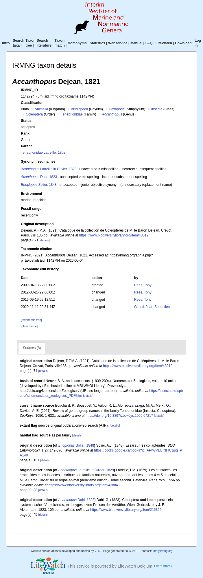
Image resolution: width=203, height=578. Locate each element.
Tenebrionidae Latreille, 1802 (43, 153)
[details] (44, 240)
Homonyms (77, 43)
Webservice (118, 43)
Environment (31, 194)
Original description (37, 224)
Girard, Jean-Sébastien (152, 307)
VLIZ (98, 551)
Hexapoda (117, 109)
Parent (26, 146)
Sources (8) (32, 348)
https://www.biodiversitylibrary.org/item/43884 (83, 485)
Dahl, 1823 (39, 177)
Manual (136, 43)
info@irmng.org (163, 551)
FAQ (149, 43)
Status (26, 121)
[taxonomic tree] (31, 320)
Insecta (157, 109)
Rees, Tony (143, 285)
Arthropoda (79, 109)
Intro (6, 43)
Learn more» (163, 566)
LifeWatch (164, 43)
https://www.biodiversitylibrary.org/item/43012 (114, 235)
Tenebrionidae (71, 114)
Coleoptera (34, 114)
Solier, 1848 (38, 185)
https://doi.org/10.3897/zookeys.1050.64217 (119, 416)
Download (183, 43)
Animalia (41, 109)
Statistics (97, 43)
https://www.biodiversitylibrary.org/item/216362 (126, 510)
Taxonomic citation (36, 249)
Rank (25, 133)
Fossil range (31, 209)
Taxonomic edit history (39, 269)
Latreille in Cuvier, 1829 (48, 169)
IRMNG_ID (29, 90)
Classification (32, 103)
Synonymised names (38, 161)
